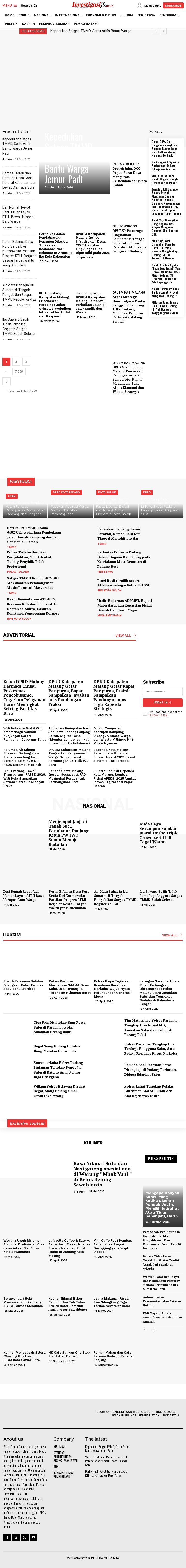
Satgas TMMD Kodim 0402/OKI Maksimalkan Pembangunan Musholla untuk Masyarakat (33, 583)
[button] (29, 5)
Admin (7, 159)
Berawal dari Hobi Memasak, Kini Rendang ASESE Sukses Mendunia (23, 1302)
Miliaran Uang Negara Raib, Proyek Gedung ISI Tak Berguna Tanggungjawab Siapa (165, 307)
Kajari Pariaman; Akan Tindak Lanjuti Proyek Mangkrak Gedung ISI (165, 292)
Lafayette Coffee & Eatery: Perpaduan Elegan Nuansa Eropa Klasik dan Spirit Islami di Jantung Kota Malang (69, 1248)
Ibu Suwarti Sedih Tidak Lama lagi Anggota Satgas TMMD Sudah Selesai (161, 895)
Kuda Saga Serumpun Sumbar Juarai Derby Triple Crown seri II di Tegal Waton (159, 833)
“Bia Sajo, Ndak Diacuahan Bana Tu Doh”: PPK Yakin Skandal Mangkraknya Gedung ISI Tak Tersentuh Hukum (165, 249)
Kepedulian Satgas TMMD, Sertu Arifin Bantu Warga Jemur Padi (69, 157)
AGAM (12, 496)
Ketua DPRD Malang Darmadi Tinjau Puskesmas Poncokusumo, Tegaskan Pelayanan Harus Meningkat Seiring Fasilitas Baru (24, 697)
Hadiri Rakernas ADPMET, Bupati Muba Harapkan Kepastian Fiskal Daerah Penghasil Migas (124, 605)
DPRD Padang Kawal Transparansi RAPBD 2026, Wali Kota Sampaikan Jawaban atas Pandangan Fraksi (24, 778)
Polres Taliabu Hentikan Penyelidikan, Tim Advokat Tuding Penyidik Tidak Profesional (29, 559)
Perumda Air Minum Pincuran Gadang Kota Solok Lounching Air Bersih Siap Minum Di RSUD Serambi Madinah (22, 757)
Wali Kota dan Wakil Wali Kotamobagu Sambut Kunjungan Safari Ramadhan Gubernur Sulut (24, 734)
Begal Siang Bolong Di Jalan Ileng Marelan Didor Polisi (57, 1048)
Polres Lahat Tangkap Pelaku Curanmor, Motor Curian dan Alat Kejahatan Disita (148, 1091)
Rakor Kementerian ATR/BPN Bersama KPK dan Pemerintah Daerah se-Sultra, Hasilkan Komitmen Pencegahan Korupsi (33, 606)
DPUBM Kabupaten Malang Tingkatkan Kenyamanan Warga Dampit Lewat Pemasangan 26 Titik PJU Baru (69, 757)
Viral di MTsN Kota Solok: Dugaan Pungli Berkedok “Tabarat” (165, 179)
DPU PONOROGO (125, 226)
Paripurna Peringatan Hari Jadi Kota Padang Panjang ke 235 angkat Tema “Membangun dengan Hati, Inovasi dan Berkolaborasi (69, 736)
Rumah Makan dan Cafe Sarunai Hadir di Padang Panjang (112, 1356)
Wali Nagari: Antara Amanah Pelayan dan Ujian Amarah (162, 1317)
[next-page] (6, 381)
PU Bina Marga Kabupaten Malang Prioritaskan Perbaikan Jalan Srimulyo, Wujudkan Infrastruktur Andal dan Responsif (55, 305)
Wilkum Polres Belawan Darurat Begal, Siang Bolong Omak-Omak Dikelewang (59, 1091)
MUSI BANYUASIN (109, 615)
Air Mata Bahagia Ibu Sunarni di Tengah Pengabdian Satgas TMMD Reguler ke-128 (115, 897)
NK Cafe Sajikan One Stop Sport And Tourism (69, 1354)
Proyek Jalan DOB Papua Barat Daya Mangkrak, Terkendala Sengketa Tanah (130, 176)
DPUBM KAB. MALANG (129, 292)
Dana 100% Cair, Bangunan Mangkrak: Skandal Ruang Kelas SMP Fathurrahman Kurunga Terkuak (165, 149)
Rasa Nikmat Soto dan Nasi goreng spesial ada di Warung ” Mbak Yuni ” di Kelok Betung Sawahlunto (102, 1174)
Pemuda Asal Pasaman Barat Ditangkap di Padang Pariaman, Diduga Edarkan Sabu (150, 1069)
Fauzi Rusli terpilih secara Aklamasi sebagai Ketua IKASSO (124, 583)
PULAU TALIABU (18, 571)
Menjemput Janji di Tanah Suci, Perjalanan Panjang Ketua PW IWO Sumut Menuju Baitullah (69, 833)
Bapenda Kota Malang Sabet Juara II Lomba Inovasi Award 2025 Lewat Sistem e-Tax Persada (114, 755)
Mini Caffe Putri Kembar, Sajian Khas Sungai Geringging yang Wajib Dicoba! (112, 1246)
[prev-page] (146, 1330)
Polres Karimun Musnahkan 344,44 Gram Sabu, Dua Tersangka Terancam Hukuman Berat (70, 986)
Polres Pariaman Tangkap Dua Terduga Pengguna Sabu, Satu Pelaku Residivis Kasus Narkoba (150, 1048)
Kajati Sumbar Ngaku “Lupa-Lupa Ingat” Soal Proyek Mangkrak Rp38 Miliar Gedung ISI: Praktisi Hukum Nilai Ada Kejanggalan (166, 273)
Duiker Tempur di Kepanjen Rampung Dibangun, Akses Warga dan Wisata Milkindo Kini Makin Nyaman (113, 736)
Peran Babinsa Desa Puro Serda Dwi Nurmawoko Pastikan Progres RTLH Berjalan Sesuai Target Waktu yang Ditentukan (69, 899)
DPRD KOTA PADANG (66, 492)
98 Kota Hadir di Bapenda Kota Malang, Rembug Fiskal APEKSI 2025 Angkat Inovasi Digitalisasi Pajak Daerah (114, 778)
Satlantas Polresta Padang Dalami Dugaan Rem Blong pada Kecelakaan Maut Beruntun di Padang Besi (123, 559)
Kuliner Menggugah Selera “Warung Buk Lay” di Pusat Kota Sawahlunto (24, 1356)
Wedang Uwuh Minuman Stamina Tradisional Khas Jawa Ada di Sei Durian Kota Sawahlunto (23, 1246)
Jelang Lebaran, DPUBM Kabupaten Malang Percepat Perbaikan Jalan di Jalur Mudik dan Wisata (91, 303)
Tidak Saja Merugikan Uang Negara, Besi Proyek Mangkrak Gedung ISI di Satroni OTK (165, 227)
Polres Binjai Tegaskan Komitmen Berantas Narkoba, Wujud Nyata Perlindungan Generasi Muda (112, 988)
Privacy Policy (158, 715)
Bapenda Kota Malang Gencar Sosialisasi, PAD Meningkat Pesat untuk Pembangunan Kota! (67, 776)
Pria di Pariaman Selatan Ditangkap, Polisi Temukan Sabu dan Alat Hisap (24, 985)
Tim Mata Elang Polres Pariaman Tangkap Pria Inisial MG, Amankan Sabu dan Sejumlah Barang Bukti (151, 1027)
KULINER (79, 1192)
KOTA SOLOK (107, 492)
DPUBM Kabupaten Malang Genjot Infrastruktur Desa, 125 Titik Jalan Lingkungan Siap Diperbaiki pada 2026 (93, 243)
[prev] (156, 31)
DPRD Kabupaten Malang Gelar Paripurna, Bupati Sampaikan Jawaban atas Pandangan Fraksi (68, 693)
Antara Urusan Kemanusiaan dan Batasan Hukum (162, 1301)
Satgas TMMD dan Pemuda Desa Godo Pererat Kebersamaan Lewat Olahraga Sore (106, 1461)
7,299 (19, 371)
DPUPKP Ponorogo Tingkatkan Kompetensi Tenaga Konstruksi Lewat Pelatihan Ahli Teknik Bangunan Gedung (130, 240)
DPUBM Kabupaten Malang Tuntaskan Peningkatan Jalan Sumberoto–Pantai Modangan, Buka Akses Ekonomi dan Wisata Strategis (128, 379)
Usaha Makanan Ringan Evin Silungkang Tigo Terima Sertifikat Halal (112, 1302)
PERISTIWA (105, 571)
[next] (164, 31)
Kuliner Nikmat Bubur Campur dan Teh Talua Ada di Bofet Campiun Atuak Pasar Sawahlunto (67, 1303)
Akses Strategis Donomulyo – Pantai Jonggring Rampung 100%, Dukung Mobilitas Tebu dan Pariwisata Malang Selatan (129, 309)
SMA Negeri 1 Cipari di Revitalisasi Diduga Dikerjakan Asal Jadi (165, 165)
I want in (163, 702)
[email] (163, 691)
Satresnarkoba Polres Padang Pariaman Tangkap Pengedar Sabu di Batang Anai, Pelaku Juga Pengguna (58, 1069)
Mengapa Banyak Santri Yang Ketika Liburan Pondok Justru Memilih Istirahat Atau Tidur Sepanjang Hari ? (162, 1204)
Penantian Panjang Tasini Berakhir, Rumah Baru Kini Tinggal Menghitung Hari (118, 534)
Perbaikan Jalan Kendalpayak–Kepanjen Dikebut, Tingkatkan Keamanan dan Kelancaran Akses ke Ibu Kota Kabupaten (55, 245)
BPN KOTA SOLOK (109, 590)
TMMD (11, 547)
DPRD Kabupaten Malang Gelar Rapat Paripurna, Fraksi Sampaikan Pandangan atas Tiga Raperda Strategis (113, 695)
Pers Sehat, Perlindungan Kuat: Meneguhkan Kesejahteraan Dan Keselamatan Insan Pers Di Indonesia (162, 1240)
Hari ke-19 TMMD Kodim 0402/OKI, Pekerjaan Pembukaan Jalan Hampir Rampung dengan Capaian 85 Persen (34, 534)
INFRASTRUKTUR (126, 164)
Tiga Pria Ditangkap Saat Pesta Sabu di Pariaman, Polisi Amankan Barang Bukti (59, 1027)
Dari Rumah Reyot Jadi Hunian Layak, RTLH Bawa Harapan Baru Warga (23, 895)
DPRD (147, 492)
